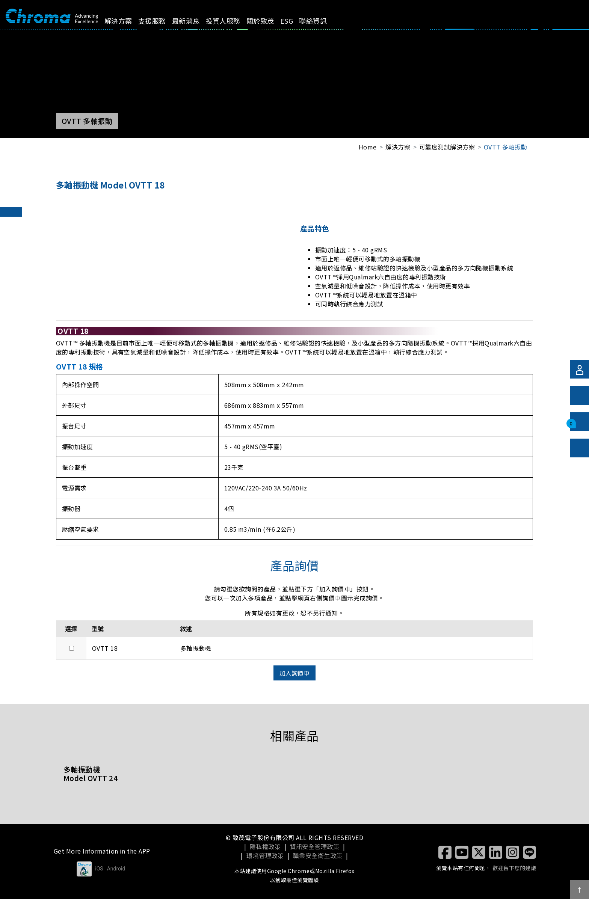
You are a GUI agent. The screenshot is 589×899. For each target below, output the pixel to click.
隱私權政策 (265, 846)
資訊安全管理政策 (315, 846)
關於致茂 (269, 21)
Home (368, 146)
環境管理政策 (265, 855)
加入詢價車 (294, 672)
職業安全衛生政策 (318, 855)
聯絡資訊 (321, 21)
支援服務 (160, 21)
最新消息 (194, 21)
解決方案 (126, 21)
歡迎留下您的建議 (514, 868)
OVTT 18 (105, 648)
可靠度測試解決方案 (447, 146)
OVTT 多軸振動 (505, 146)
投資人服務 (231, 21)
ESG (295, 21)
